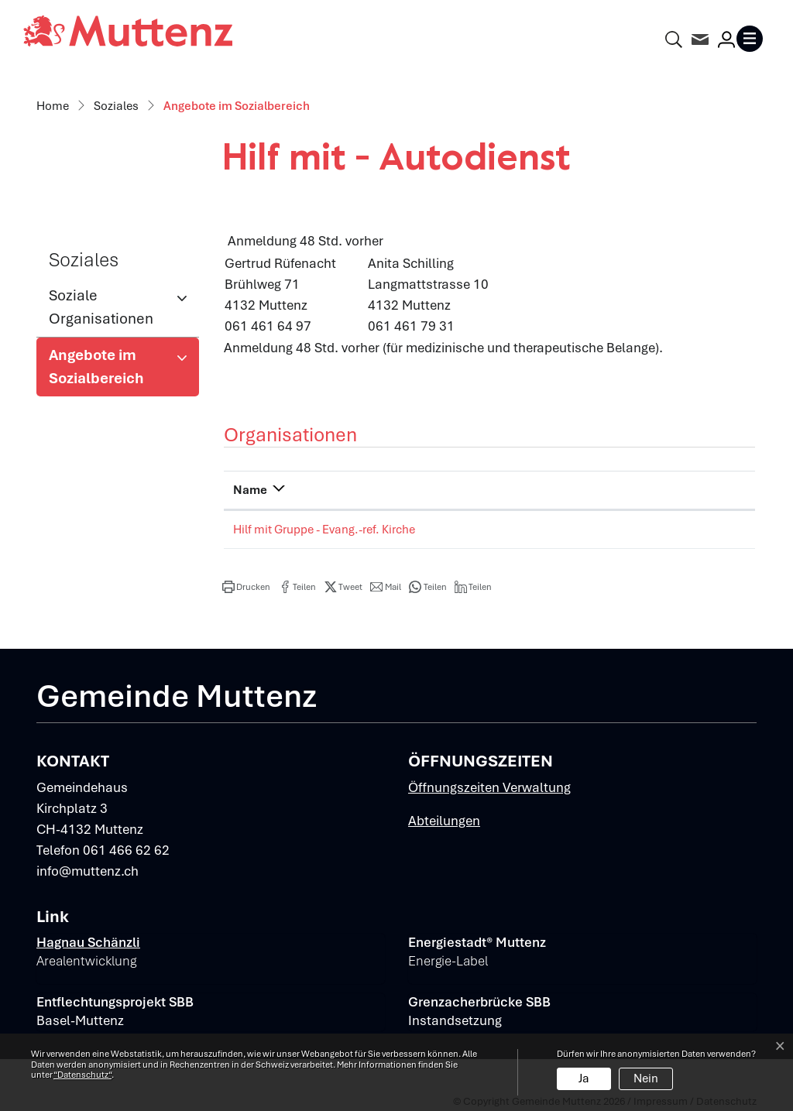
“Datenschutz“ (82, 1074)
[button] (246, 587)
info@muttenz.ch (87, 871)
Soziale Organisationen (101, 307)
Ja (583, 1078)
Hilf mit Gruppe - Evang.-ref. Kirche (324, 529)
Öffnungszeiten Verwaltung (489, 787)
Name (250, 490)
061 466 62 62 (126, 850)
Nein (645, 1078)
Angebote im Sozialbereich (99, 370)
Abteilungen (444, 820)
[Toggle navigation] (753, 39)
